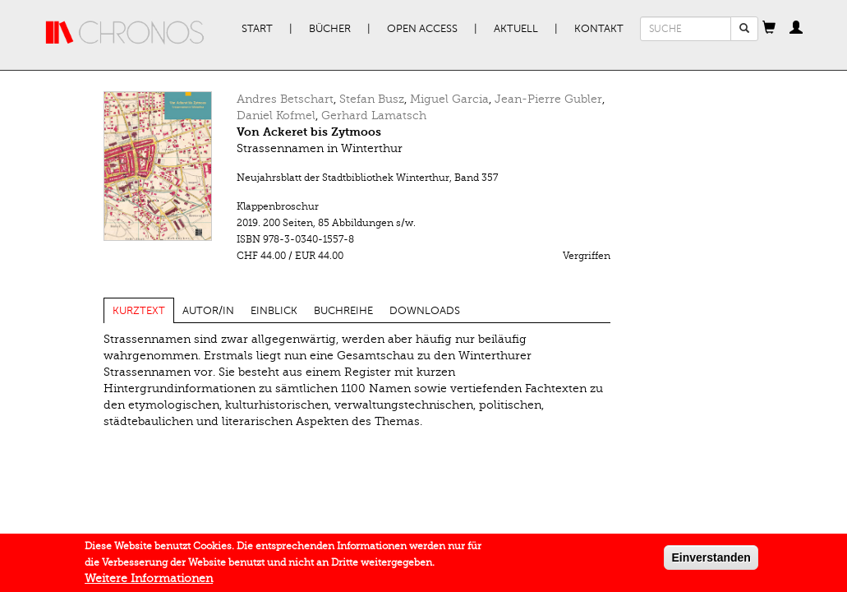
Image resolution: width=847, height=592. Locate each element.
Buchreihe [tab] (343, 311)
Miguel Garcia (449, 99)
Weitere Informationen (149, 583)
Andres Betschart (285, 99)
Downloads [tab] (424, 311)
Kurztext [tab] (139, 311)
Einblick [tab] (274, 311)
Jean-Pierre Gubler (548, 99)
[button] (769, 28)
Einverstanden (710, 562)
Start (257, 29)
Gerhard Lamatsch (373, 115)
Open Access (422, 29)
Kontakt (599, 29)
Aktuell (516, 29)
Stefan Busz (371, 99)
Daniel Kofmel (276, 115)
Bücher (330, 29)
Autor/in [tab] (208, 311)
